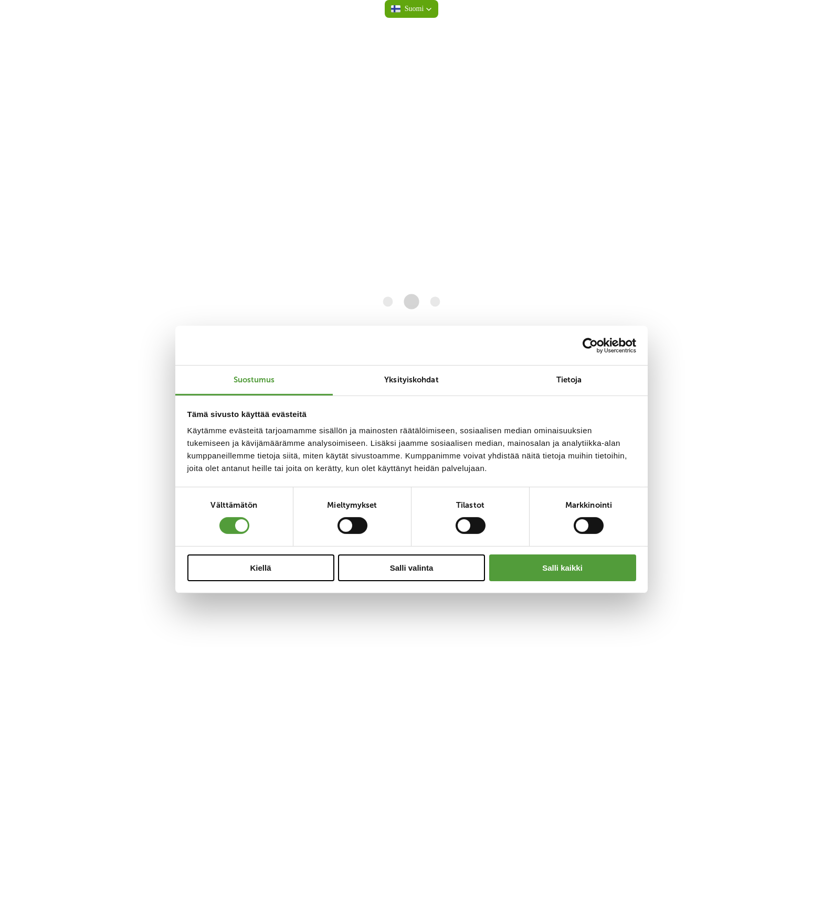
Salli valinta (412, 567)
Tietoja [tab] (569, 379)
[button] (411, 9)
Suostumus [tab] (254, 379)
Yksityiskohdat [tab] (411, 379)
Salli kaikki (562, 567)
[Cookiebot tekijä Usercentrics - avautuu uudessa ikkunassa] (590, 345)
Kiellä (260, 567)
